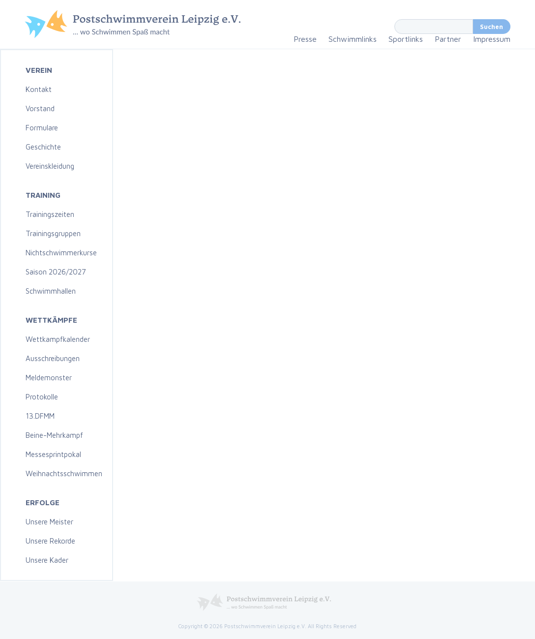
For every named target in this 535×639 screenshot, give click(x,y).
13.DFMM (40, 416)
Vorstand (40, 108)
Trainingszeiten (50, 214)
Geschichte (43, 147)
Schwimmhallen (51, 291)
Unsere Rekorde (50, 541)
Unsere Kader (47, 560)
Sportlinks (405, 38)
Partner (448, 38)
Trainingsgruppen (53, 233)
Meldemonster (49, 377)
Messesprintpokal (53, 454)
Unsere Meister (49, 521)
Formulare (42, 127)
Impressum (491, 38)
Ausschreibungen (53, 358)
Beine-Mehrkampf (54, 435)
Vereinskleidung (50, 166)
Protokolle (42, 397)
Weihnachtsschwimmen (64, 473)
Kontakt (39, 89)
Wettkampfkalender (58, 339)
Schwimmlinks (352, 38)
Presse (305, 38)
